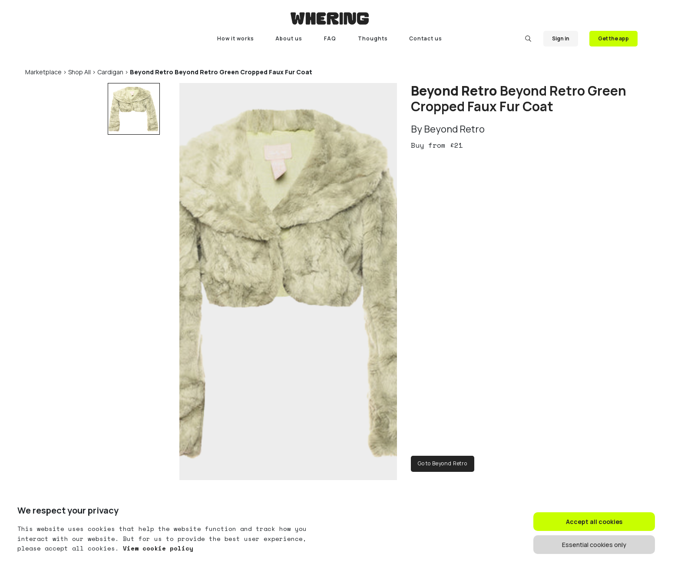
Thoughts (373, 38)
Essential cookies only (594, 544)
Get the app (613, 38)
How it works (235, 38)
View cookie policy (156, 548)
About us (288, 38)
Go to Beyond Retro (442, 463)
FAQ (330, 38)
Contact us (425, 38)
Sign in (560, 38)
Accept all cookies (594, 521)
